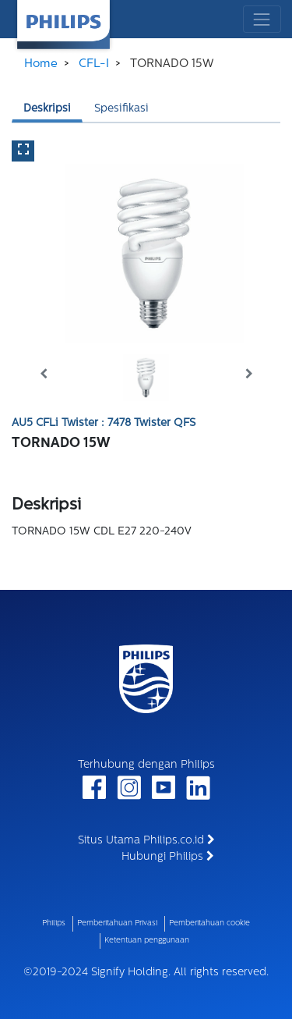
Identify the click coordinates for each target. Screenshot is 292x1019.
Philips (53, 923)
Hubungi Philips (167, 856)
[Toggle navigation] (262, 19)
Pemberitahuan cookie (209, 923)
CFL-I (94, 64)
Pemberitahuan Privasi (117, 923)
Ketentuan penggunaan (146, 940)
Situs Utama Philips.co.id (146, 840)
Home (41, 64)
